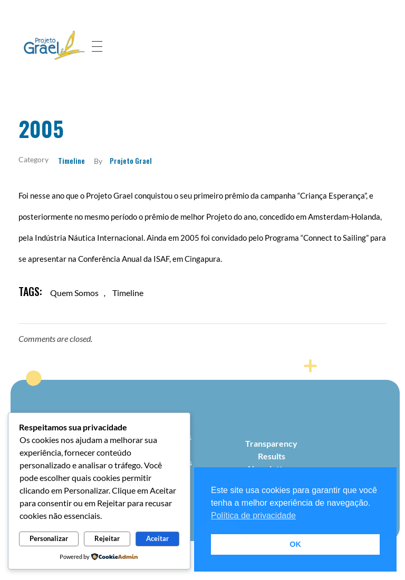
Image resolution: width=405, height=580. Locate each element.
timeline (127, 293)
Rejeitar (107, 538)
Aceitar (157, 538)
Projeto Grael (131, 160)
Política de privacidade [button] (253, 515)
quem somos (74, 293)
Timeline (71, 160)
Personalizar (49, 538)
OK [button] (295, 544)
